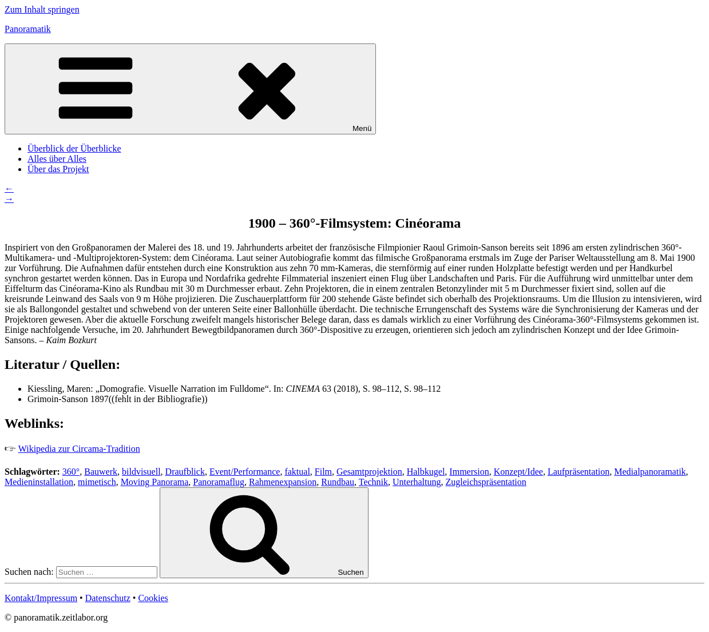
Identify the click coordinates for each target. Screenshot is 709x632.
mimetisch (97, 482)
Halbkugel (426, 471)
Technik (373, 482)
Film (323, 471)
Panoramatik (28, 29)
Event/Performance (244, 471)
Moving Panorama (155, 482)
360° (71, 471)
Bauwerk (100, 471)
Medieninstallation (39, 482)
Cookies (153, 598)
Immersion (469, 471)
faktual (297, 471)
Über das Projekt (58, 169)
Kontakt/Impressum (41, 598)
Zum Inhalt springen (42, 9)
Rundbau (337, 482)
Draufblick (185, 471)
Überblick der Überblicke (74, 148)
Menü (190, 89)
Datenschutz (107, 598)
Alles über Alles (56, 159)
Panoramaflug (218, 482)
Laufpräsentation (578, 471)
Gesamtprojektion (369, 471)
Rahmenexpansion (282, 482)
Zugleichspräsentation (485, 482)
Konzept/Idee (518, 471)
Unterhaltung (417, 482)
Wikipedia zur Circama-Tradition (79, 449)
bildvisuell (141, 471)
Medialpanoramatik (650, 471)
